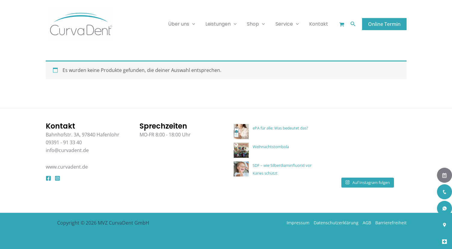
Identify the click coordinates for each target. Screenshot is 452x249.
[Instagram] (57, 178)
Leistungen (224, 24)
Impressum (298, 223)
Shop (258, 24)
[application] (196, 24)
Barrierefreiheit (391, 223)
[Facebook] (48, 178)
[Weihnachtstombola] (241, 150)
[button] (353, 24)
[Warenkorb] (341, 24)
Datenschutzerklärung (336, 223)
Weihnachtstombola (271, 146)
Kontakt (318, 23)
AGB (367, 223)
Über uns (185, 24)
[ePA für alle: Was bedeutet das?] (241, 131)
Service (288, 24)
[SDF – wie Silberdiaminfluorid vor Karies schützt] (241, 168)
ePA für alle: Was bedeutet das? (280, 128)
